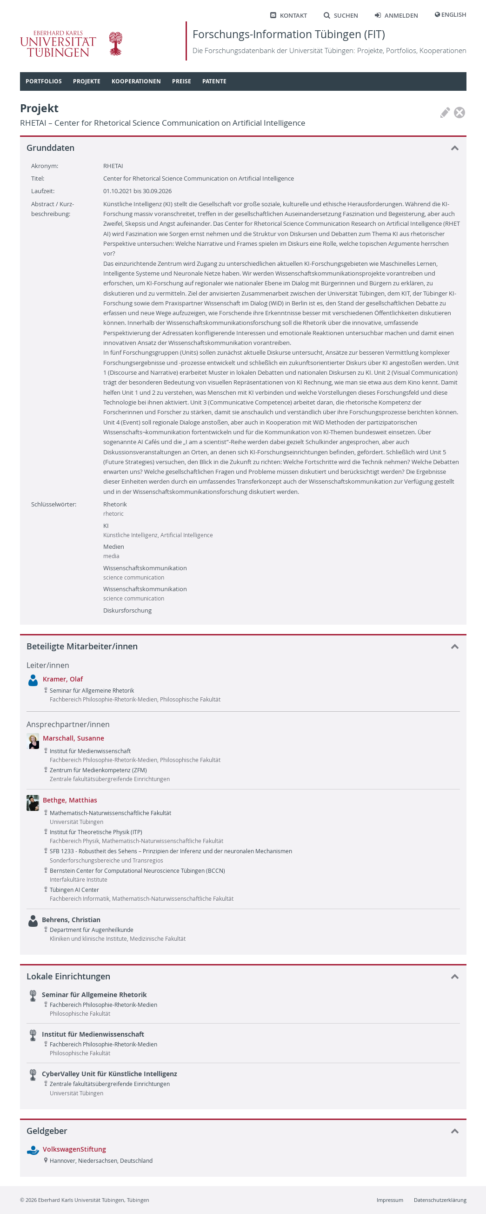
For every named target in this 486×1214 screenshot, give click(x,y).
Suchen (341, 16)
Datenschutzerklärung (440, 1199)
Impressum (390, 1199)
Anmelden (396, 16)
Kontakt (288, 16)
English (453, 15)
